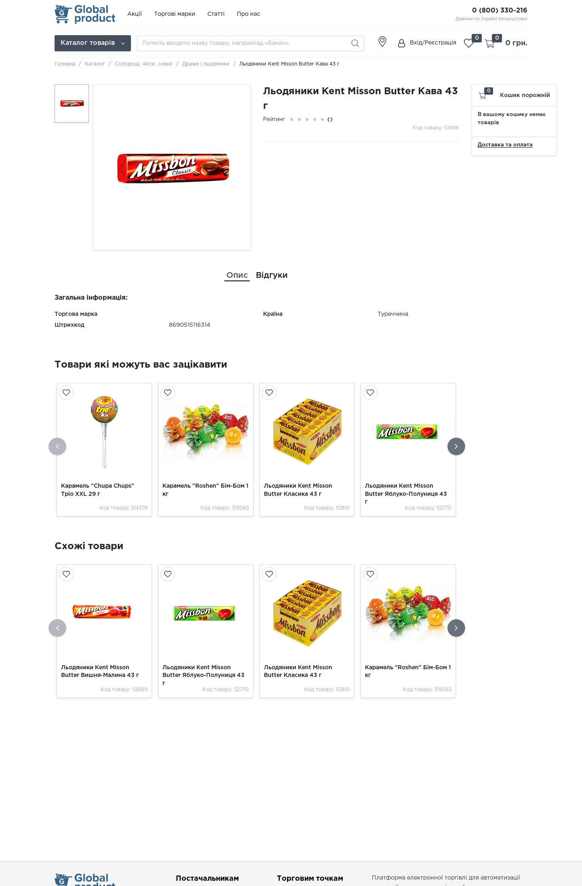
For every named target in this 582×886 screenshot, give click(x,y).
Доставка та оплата (505, 145)
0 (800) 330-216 (499, 11)
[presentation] (57, 446)
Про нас (248, 14)
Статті (216, 14)
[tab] (237, 275)
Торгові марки (174, 14)
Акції (134, 14)
